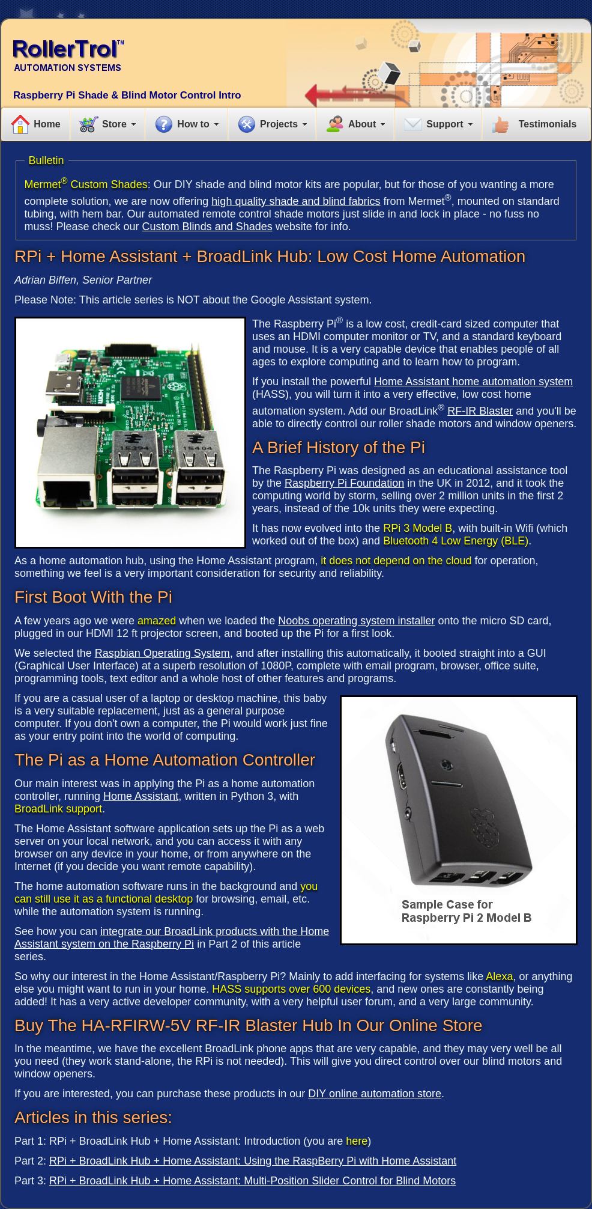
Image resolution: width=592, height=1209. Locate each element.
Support (444, 124)
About (362, 124)
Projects (279, 124)
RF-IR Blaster (480, 411)
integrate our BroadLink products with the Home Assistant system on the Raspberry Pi (171, 937)
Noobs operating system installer (356, 621)
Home (47, 124)
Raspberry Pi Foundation (344, 483)
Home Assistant (140, 796)
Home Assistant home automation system (473, 382)
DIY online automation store (374, 1094)
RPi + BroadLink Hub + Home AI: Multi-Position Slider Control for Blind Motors (252, 1181)
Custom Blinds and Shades (207, 227)
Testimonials (548, 124)
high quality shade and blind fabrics (295, 201)
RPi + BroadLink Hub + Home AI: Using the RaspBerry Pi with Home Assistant (252, 1161)
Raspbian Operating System (162, 653)
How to (193, 124)
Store (114, 124)
